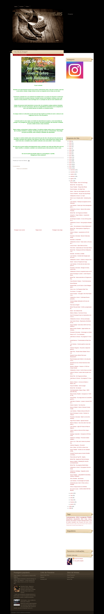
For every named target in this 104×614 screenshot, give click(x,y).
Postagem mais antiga (57, 230)
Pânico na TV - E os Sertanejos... (77, 334)
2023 (70, 145)
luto (82, 525)
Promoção (73, 525)
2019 (70, 152)
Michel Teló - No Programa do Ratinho (78, 212)
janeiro (72, 504)
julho (71, 180)
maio (71, 495)
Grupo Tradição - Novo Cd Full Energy (78, 182)
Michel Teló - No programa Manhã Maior (79, 465)
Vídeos (27, 6)
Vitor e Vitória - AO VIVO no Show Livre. (79, 447)
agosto (72, 178)
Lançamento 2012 (73, 517)
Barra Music (71, 523)
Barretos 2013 (69, 520)
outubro (72, 174)
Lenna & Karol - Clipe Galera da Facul (78, 245)
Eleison (75, 520)
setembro (72, 176)
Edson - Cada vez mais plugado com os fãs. (80, 191)
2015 (70, 159)
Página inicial (39, 230)
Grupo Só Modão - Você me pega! (78, 385)
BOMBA (67, 523)
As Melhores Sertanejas (24, 612)
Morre (87, 520)
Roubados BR (43, 579)
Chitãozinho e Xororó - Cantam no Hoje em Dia (80, 259)
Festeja (67, 525)
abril (71, 497)
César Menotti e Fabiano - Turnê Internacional (80, 281)
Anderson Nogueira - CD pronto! (77, 445)
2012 (70, 164)
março (72, 499)
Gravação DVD (82, 522)
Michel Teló (69, 579)
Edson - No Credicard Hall (76, 310)
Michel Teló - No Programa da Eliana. (78, 376)
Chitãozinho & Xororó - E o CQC (77, 195)
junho (71, 493)
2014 (70, 161)
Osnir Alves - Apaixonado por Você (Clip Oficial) (81, 247)
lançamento (69, 519)
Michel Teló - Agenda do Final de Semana (79, 459)
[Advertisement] (25, 217)
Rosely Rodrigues (78, 525)
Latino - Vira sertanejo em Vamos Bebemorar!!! (80, 226)
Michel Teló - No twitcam (75, 388)
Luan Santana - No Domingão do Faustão (79, 480)
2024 (70, 143)
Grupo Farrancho (71, 575)
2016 (70, 157)
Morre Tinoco (89, 522)
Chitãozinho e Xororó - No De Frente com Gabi (80, 370)
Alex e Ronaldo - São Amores (76, 478)
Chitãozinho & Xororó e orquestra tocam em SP (81, 271)
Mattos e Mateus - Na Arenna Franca (78, 313)
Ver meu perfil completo (78, 560)
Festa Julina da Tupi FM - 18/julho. (78, 457)
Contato (21, 6)
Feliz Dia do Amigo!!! (21, 52)
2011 (70, 166)
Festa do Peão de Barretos (87, 523)
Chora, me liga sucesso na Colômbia (78, 486)
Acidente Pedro (86, 517)
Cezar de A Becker (78, 558)
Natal (70, 525)
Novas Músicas (73, 283)
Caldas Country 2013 (78, 523)
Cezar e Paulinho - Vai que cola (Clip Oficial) (80, 193)
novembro (72, 172)
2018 (70, 153)
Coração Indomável (81, 520)
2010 (70, 168)
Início (15, 6)
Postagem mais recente (19, 230)
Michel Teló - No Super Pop (76, 184)
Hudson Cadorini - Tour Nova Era (77, 405)
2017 (70, 155)
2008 (70, 508)
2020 (70, 150)
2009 (70, 506)
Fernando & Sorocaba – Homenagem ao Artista (81, 332)
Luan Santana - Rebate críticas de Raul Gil (79, 411)
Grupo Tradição (70, 577)
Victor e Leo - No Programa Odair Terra (79, 289)
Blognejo (42, 577)
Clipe (77, 522)
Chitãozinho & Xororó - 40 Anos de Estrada (80, 318)
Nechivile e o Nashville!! (75, 239)
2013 (70, 162)
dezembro (72, 169)
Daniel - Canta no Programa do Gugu (78, 261)
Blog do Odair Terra (44, 575)
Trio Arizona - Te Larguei (75, 291)
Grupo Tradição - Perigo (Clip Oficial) (78, 187)
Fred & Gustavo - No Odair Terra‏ (77, 189)
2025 (70, 141)
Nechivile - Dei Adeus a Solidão (77, 253)
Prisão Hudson (88, 519)
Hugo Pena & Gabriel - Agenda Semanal (79, 420)
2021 (70, 148)
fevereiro (72, 502)
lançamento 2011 (79, 519)
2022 (70, 146)
